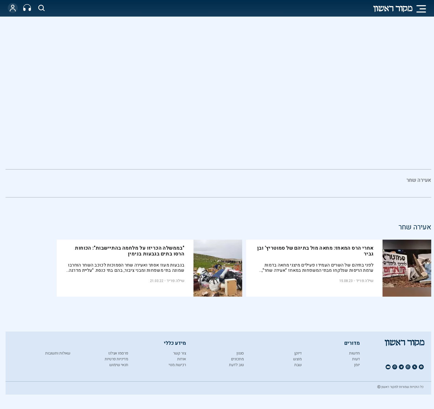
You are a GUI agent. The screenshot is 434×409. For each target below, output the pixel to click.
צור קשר (179, 353)
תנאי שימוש (118, 365)
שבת (298, 365)
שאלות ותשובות (57, 353)
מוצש (297, 359)
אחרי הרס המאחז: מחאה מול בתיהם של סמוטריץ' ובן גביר (315, 251)
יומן (357, 365)
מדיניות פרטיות (116, 359)
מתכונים (237, 359)
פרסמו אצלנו (118, 353)
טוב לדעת (236, 365)
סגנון (240, 353)
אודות (181, 359)
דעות (356, 359)
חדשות (354, 353)
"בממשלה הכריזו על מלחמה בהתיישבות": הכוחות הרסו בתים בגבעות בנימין (129, 251)
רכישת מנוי (177, 365)
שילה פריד (365, 281)
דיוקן (298, 353)
